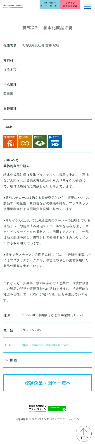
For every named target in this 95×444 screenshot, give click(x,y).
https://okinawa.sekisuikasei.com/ (45, 345)
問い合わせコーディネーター (49, 4)
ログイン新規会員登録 (70, 4)
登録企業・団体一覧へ (47, 383)
